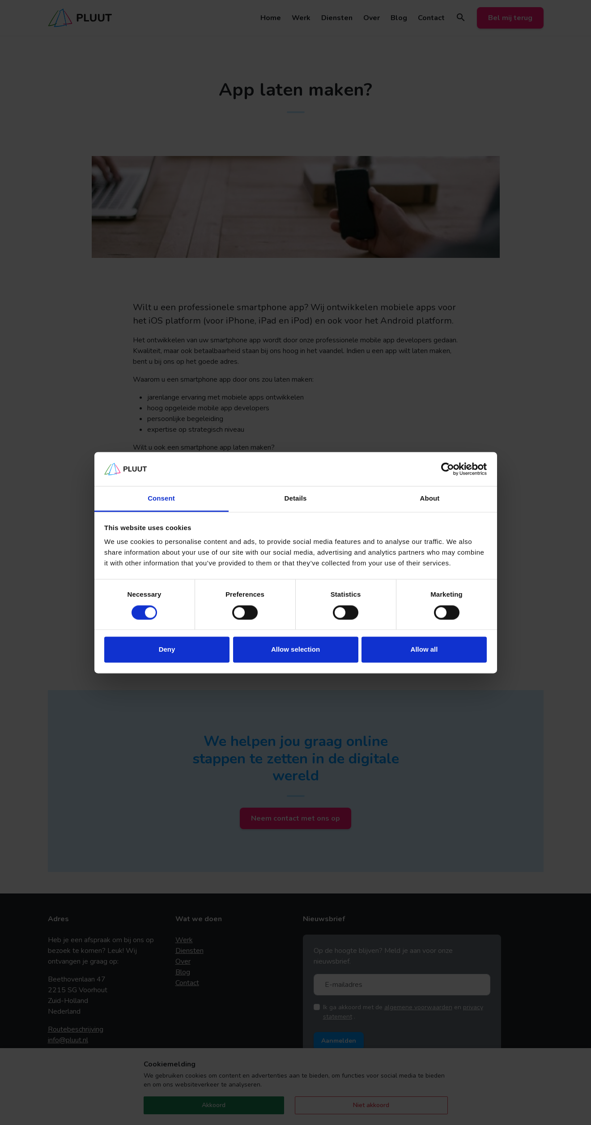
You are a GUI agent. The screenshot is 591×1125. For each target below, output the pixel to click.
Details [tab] (296, 498)
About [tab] (430, 498)
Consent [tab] (161, 498)
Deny (167, 649)
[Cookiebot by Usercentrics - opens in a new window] (447, 469)
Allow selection (295, 649)
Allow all (424, 649)
